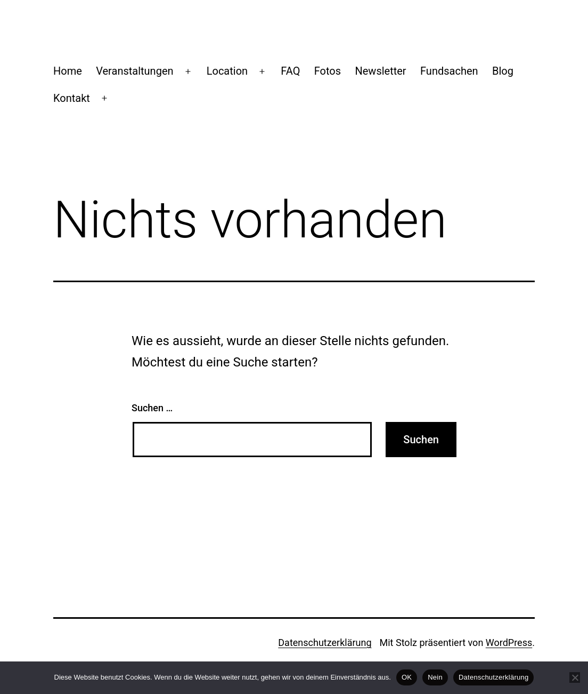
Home (67, 71)
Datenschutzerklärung (324, 642)
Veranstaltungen (134, 71)
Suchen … (152, 407)
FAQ (290, 71)
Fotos (327, 71)
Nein (435, 677)
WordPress (509, 642)
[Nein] (574, 677)
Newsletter (380, 71)
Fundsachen (449, 71)
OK (407, 677)
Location (227, 71)
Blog (502, 71)
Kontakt (71, 98)
